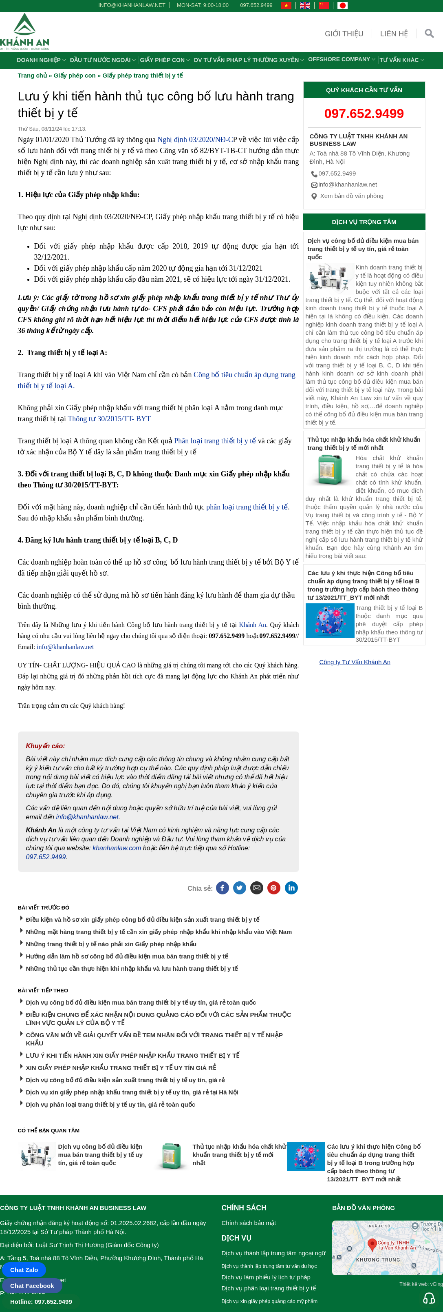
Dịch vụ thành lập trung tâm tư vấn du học (269, 1266)
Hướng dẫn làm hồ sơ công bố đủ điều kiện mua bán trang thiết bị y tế (127, 956)
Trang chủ (32, 75)
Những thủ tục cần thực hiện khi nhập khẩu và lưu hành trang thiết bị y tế (132, 968)
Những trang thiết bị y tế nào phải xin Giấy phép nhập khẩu (111, 944)
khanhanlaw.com (117, 848)
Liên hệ (394, 34)
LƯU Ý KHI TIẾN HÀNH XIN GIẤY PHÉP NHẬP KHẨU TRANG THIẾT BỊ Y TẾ (133, 1055)
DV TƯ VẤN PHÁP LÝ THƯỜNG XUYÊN (250, 60)
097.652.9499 (256, 5)
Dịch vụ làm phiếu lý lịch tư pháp (266, 1277)
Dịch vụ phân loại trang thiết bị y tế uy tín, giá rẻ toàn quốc (111, 1104)
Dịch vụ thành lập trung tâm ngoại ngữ (274, 1253)
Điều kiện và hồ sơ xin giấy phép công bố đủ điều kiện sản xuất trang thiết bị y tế (142, 919)
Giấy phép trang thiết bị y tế (142, 75)
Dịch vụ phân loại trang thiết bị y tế (269, 1288)
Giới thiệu (344, 34)
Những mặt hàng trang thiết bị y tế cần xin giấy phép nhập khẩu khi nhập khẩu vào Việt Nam (159, 931)
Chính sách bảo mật (249, 1222)
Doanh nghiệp (42, 60)
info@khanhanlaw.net (130, 5)
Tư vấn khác (402, 60)
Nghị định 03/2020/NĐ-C (195, 140)
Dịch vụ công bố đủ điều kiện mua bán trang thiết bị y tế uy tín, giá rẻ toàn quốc (141, 1002)
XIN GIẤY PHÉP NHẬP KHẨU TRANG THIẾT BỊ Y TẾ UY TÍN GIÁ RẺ (121, 1067)
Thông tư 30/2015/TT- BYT (109, 419)
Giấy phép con (166, 60)
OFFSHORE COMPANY (342, 59)
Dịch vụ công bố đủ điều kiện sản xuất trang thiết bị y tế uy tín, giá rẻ (125, 1079)
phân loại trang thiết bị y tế (247, 507)
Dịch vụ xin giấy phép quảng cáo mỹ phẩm (270, 1301)
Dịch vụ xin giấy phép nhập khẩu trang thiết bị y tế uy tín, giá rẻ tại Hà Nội (132, 1092)
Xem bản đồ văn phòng (347, 195)
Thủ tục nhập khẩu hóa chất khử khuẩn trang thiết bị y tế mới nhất (240, 1154)
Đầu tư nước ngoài (104, 60)
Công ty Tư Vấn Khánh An (355, 661)
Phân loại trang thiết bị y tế (215, 441)
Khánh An (252, 624)
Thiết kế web (413, 1284)
